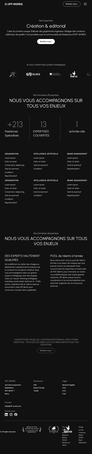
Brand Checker (39, 388)
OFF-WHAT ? (10, 391)
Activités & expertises (13, 385)
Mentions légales (68, 385)
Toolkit (36, 391)
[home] (14, 2)
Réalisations (9, 388)
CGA (64, 394)
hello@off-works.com (13, 406)
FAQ (35, 385)
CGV (64, 391)
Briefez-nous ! (46, 41)
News (7, 394)
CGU (64, 388)
